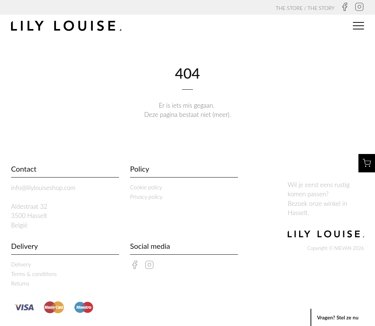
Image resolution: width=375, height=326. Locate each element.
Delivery (21, 264)
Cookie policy (146, 187)
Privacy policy (146, 196)
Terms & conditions (34, 274)
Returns (20, 283)
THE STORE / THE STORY (305, 8)
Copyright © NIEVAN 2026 (335, 248)
